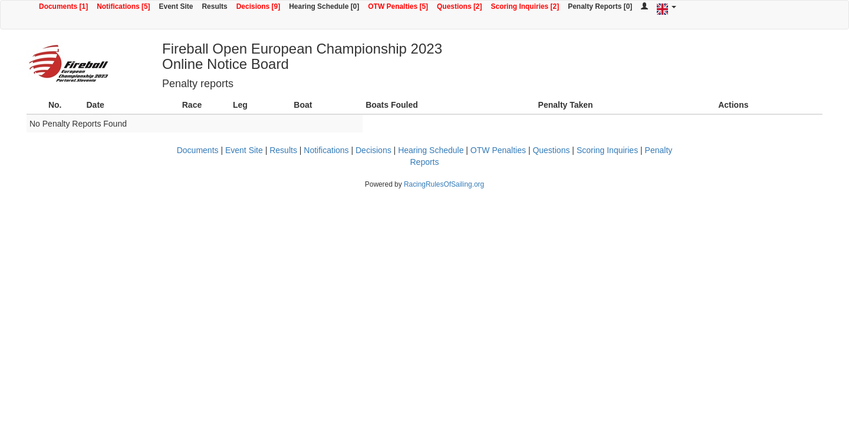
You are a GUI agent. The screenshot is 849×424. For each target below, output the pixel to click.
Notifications (326, 150)
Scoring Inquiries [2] (525, 6)
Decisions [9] (258, 6)
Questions (551, 150)
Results (214, 6)
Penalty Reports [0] (600, 6)
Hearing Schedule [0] (324, 6)
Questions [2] (459, 6)
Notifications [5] (123, 6)
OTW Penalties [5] (398, 6)
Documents (198, 150)
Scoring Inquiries (607, 150)
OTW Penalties (498, 150)
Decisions (373, 150)
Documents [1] (63, 6)
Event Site (176, 6)
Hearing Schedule (430, 150)
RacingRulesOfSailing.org (444, 184)
